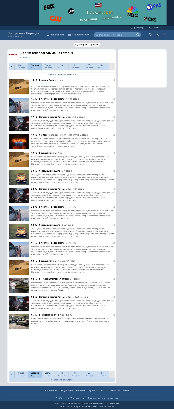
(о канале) (25, 57)
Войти (126, 390)
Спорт (103, 390)
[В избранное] (113, 80)
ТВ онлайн (114, 390)
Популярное (66, 390)
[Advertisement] (61, 351)
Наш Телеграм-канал (76, 398)
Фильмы (80, 390)
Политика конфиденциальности (103, 398)
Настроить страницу (88, 44)
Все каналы (51, 390)
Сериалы (92, 390)
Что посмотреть (78, 34)
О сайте (59, 398)
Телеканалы (55, 34)
